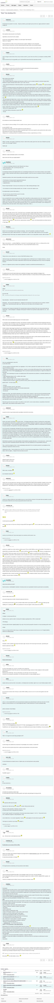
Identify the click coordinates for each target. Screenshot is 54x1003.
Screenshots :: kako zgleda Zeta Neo (16, 924)
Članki (19, 5)
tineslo (4, 986)
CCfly (7, 768)
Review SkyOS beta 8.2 (7, 659)
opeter (44, 976)
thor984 (44, 985)
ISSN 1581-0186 (40, 1001)
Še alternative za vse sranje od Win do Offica (11, 844)
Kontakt (20, 1001)
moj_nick (9, 713)
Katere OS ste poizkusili (8, 976)
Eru (44, 981)
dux (7, 358)
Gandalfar (8, 580)
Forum (7, 5)
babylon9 (8, 19)
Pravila (2, 998)
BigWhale (8, 162)
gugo (44, 989)
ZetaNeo (8, 884)
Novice (2, 5)
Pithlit (7, 284)
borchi (7, 252)
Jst (7, 731)
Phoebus (8, 226)
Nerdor (7, 74)
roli (3, 977)
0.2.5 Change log (29, 724)
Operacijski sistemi (10, 974)
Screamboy (9, 787)
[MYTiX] (8, 150)
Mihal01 (8, 798)
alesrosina (8, 239)
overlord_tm (9, 505)
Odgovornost (39, 998)
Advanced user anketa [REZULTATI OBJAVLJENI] (14, 980)
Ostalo (31, 5)
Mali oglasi (13, 5)
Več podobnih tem (4, 995)
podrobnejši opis (7, 922)
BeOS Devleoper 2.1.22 (34, 853)
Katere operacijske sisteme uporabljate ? (12, 985)
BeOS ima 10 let (6, 972)
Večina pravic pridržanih (23, 998)
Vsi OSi (5, 989)
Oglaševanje (3, 1001)
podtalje (8, 29)
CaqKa (7, 52)
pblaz (7, 664)
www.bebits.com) (18, 370)
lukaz (7, 495)
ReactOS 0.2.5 (13, 724)
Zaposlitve (25, 5)
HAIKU (40, 902)
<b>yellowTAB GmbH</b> (18, 896)
